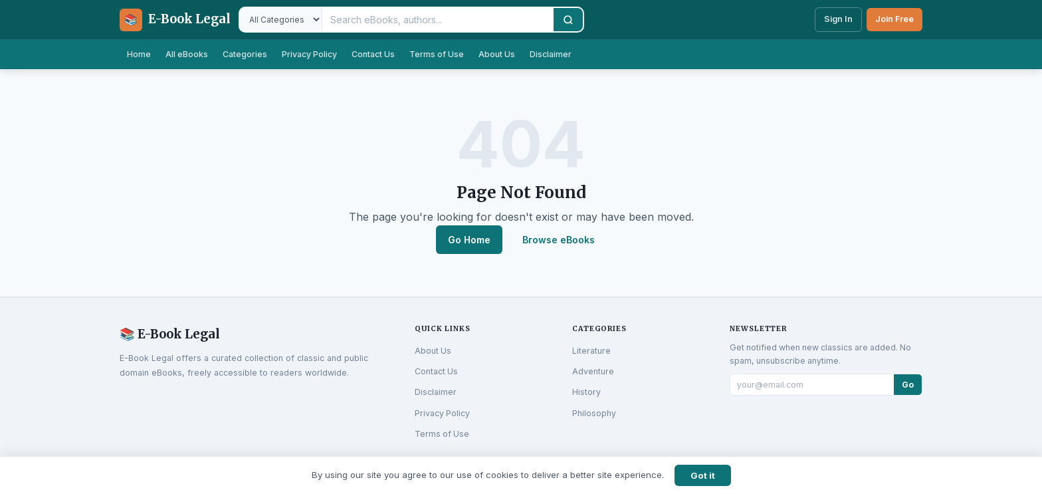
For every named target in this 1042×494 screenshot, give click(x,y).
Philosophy (594, 413)
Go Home (469, 239)
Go (908, 385)
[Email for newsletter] (812, 384)
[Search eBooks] (438, 19)
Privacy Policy (309, 54)
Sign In (838, 19)
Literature (591, 351)
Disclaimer (551, 54)
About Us (496, 54)
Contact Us (373, 54)
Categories (245, 54)
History (586, 392)
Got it (702, 475)
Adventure (593, 371)
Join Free (894, 19)
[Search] (568, 19)
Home (139, 54)
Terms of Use (436, 54)
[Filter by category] (281, 19)
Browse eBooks (558, 239)
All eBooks (186, 54)
